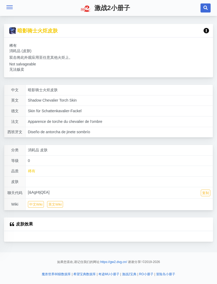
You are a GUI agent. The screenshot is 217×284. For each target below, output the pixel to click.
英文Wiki (55, 206)
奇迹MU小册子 (108, 274)
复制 (205, 195)
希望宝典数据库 (84, 274)
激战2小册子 (105, 8)
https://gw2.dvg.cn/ (113, 262)
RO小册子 (146, 274)
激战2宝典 (129, 274)
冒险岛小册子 (165, 274)
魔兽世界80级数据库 (56, 274)
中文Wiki (36, 206)
